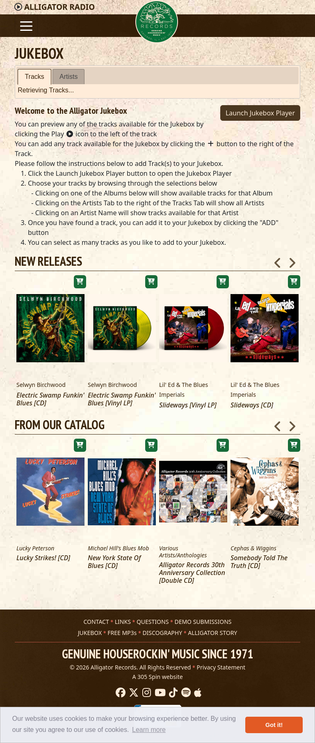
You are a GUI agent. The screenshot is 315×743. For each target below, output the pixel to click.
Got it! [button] (274, 725)
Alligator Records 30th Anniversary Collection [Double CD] (192, 573)
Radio (59, 7)
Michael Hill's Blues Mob (118, 548)
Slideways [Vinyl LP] (188, 405)
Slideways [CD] (252, 405)
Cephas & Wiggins (253, 548)
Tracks (34, 76)
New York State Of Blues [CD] (114, 562)
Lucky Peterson (35, 548)
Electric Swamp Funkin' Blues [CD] (50, 399)
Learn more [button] (149, 729)
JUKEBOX (90, 629)
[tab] (34, 77)
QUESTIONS (153, 618)
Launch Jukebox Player (260, 112)
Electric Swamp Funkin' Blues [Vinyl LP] (122, 399)
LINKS (123, 618)
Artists (68, 76)
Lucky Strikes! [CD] (43, 558)
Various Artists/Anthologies (183, 552)
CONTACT (96, 618)
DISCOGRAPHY (162, 629)
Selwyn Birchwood (41, 385)
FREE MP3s (122, 629)
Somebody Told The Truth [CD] (259, 562)
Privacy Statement (221, 664)
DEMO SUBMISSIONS (202, 618)
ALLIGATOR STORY (212, 629)
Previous (278, 260)
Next (292, 260)
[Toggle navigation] (26, 25)
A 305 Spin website (157, 673)
